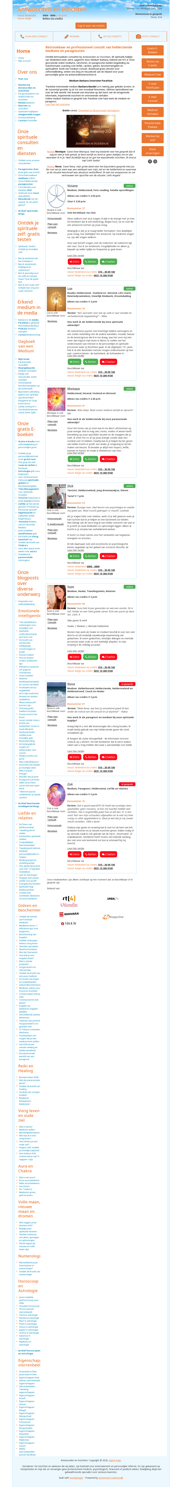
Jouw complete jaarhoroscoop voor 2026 (29, 1300)
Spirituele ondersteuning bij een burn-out (28, 633)
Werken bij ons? (152, 138)
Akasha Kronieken (28, 949)
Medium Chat (152, 74)
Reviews (52, 232)
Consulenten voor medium (27, 189)
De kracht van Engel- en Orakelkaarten (29, 980)
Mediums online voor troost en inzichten (29, 989)
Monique (73, 389)
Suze (70, 587)
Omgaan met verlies (29, 877)
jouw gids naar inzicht (29, 171)
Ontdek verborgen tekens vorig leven (28, 942)
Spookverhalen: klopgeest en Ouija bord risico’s (27, 400)
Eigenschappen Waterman (26, 1438)
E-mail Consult (152, 99)
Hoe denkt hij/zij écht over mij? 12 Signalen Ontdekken (29, 868)
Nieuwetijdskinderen (29, 1132)
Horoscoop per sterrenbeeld (26, 1310)
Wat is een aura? (27, 1177)
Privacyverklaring (26, 117)
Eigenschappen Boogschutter (26, 1426)
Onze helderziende (28, 182)
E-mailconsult (56, 524)
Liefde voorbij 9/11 (27, 406)
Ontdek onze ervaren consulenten (29, 162)
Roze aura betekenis (29, 1180)
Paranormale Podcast (153, 125)
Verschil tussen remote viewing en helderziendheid (28, 1047)
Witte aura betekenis (29, 1183)
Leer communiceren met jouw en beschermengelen (28, 481)
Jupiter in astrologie (28, 1329)
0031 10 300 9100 (103, 275)
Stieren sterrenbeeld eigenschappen (29, 1382)
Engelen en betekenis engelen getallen (28, 1008)
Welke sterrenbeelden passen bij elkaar (27, 1451)
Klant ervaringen (152, 151)
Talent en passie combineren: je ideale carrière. (29, 794)
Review (51, 151)
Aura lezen (24, 1186)
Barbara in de (28, 319)
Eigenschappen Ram (29, 1377)
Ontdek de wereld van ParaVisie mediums (28, 919)
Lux (69, 288)
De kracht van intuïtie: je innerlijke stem (29, 766)
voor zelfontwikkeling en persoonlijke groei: (29, 444)
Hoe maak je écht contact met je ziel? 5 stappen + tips (29, 1156)
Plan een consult (53, 225)
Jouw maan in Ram (28, 1374)
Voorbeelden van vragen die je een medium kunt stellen (29, 1038)
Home (23, 51)
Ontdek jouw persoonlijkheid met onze (28, 456)
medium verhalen (27, 330)
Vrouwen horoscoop (29, 1305)
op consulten (24, 107)
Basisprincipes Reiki (29, 1077)
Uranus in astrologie (29, 1332)
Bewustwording (27, 740)
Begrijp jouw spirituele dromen (28, 1230)
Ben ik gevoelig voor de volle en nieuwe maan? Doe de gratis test (28, 278)
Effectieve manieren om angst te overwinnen (29, 669)
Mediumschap (29, 334)
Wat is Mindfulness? (29, 761)
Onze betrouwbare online (27, 177)
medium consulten (27, 369)
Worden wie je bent (28, 776)
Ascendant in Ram (28, 1371)
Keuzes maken (26, 654)
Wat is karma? (26, 1126)
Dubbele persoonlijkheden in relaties (29, 854)
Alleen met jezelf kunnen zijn (27, 704)
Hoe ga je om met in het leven (27, 465)
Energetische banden (29, 883)
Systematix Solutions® (111, 1477)
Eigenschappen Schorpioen (26, 1420)
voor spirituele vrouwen (28, 491)
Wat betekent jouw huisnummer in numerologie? (28, 1265)
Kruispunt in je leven (29, 779)
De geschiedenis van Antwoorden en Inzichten (28, 96)
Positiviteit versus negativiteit (28, 689)
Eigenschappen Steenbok (26, 1432)
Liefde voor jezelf (27, 880)
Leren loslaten (26, 675)
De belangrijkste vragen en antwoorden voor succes (27, 748)
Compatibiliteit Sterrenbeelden (27, 844)
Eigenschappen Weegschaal (26, 1415)
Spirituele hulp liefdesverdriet (26, 888)
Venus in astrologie (28, 1326)
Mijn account (24, 60)
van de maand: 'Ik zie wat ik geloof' (28, 201)
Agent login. (115, 1460)
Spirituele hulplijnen (29, 113)
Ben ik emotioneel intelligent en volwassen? (27, 267)
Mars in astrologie (28, 1320)
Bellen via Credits (153, 63)
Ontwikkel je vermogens (25, 557)
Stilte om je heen (27, 782)
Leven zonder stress (29, 720)
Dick (70, 486)
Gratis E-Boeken (152, 50)
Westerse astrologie (29, 1317)
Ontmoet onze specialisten (28, 194)
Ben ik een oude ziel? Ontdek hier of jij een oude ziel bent (29, 287)
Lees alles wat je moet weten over (29, 550)
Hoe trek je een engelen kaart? (26, 957)
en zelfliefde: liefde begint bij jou (27, 515)
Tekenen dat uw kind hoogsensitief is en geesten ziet (29, 1023)
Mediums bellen (27, 1129)
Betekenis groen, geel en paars (27, 1194)
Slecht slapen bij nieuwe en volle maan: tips (27, 1246)
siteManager (76, 1477)
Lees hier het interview (57, 104)
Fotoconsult (55, 218)
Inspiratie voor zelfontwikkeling (26, 603)
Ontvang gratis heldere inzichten (27, 710)
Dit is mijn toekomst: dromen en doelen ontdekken (29, 696)
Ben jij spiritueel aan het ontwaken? (28, 260)
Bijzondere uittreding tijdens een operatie (28, 393)
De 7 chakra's (25, 1189)
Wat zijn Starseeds (28, 952)
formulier (27, 120)
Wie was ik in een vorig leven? (27, 1137)
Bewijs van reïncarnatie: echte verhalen (27, 376)
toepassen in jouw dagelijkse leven (29, 499)
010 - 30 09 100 (106, 271)
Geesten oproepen (28, 946)
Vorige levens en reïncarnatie (27, 968)
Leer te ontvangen (28, 874)
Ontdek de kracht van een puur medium (29, 974)
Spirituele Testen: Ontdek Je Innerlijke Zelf (28, 249)
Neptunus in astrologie (25, 1343)
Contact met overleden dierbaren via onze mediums (29, 895)
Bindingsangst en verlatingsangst (27, 861)
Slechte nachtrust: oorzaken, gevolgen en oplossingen (29, 1237)
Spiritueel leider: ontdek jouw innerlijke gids (27, 735)
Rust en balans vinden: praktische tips (28, 660)
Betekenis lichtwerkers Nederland (25, 1100)
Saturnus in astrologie (24, 1337)
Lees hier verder (75, 255)
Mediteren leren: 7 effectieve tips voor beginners (28, 928)
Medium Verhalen (152, 112)
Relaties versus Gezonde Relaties (27, 524)
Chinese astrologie (28, 1314)
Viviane (72, 186)
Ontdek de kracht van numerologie (29, 1273)
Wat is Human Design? (26, 772)
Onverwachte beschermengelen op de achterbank (29, 385)
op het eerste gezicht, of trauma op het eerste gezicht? (28, 506)
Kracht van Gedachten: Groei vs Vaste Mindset (29, 726)
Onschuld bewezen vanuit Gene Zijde (28, 411)
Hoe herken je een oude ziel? (28, 1143)
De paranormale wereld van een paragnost (27, 1056)
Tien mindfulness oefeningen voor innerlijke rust (28, 625)
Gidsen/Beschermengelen (32, 984)
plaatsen (26, 102)
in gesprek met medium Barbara (28, 324)
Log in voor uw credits (91, 25)
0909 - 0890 (93, 566)
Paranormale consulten (24, 362)
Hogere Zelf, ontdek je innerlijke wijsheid (29, 1149)
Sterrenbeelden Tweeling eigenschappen (27, 1389)
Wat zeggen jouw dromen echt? (27, 1224)
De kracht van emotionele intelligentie (26, 642)
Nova (71, 684)
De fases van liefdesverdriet (26, 826)
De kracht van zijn (28, 538)
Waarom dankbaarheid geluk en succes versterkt (29, 681)
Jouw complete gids (27, 532)
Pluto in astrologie (28, 1323)
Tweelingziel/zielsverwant (32, 848)
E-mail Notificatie (152, 85)
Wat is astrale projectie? (25, 963)
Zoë (70, 784)
